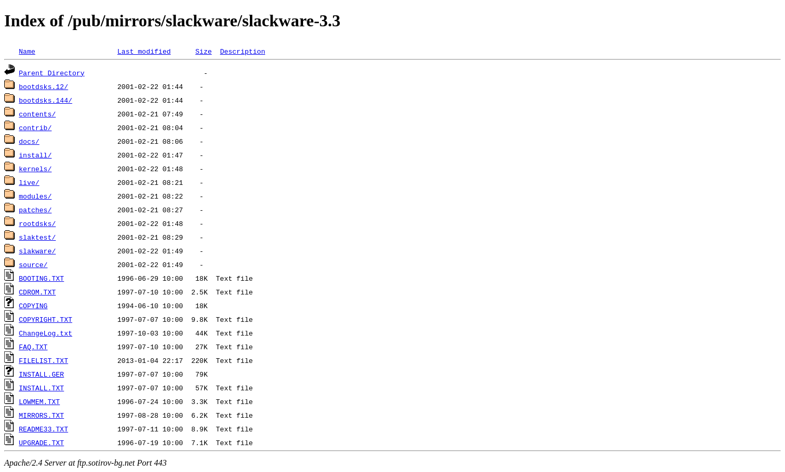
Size (203, 51)
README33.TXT (43, 429)
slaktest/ (37, 237)
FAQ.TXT (33, 346)
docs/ (29, 141)
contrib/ (35, 127)
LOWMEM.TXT (39, 401)
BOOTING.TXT (41, 278)
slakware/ (37, 250)
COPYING (33, 305)
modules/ (35, 196)
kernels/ (35, 168)
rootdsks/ (37, 223)
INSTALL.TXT (41, 387)
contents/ (37, 114)
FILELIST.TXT (43, 360)
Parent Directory (52, 72)
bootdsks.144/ (45, 100)
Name (27, 51)
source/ (33, 264)
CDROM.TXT (37, 292)
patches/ (35, 209)
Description (242, 51)
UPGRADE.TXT (41, 442)
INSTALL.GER (41, 374)
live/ (29, 182)
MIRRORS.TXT (41, 415)
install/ (35, 155)
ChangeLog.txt (45, 333)
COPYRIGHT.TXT (45, 319)
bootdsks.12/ (43, 86)
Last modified (143, 51)
